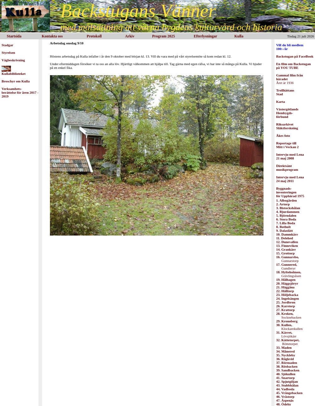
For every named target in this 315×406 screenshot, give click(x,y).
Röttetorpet (287, 342)
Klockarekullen (289, 327)
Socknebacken (288, 315)
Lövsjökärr (286, 334)
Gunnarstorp (287, 259)
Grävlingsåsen (288, 274)
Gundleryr (286, 266)
